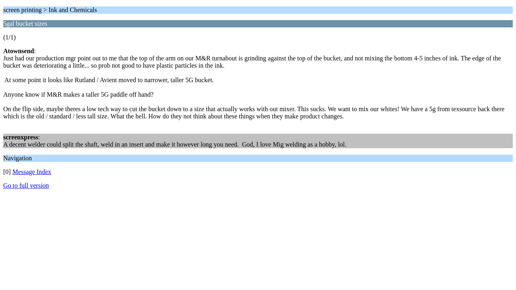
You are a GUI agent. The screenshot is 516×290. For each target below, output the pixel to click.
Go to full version (26, 185)
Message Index (31, 171)
